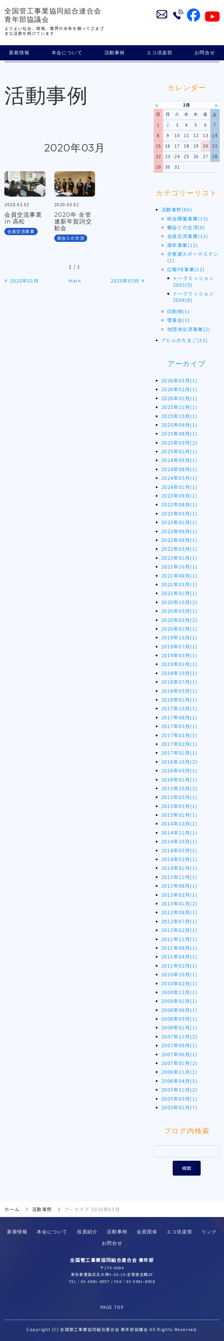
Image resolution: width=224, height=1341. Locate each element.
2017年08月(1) (179, 717)
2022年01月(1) (179, 557)
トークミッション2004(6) (193, 296)
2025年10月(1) (179, 415)
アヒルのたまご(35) (184, 340)
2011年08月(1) (179, 947)
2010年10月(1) (179, 974)
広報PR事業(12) (186, 269)
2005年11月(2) (179, 1089)
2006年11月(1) (179, 1072)
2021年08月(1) (179, 575)
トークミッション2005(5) (193, 281)
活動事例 (114, 52)
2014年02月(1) (179, 859)
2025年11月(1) (179, 406)
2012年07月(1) (179, 921)
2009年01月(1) (179, 1000)
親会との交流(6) (186, 227)
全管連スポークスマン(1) (192, 257)
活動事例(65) (176, 209)
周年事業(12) (182, 245)
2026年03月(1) (179, 380)
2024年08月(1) (179, 469)
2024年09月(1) (179, 460)
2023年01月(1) (179, 522)
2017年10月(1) (179, 708)
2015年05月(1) (179, 797)
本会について (67, 52)
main (74, 280)
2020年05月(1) (179, 610)
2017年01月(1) (179, 752)
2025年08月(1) (179, 433)
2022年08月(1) (179, 539)
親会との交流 (71, 238)
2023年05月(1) (179, 513)
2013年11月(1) (179, 876)
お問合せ (205, 52)
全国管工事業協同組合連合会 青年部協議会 (53, 15)
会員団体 (147, 1232)
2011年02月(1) (179, 965)
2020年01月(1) (179, 628)
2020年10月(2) (179, 602)
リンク (209, 1232)
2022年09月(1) (179, 531)
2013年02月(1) (179, 894)
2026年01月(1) (179, 398)
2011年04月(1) (179, 956)
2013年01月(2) (179, 903)
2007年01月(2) (179, 1062)
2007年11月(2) (179, 1036)
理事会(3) (178, 320)
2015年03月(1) (179, 806)
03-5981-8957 (95, 1281)
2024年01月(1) (179, 486)
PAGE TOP (112, 1307)
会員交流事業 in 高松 (23, 218)
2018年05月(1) (179, 690)
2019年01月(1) (179, 664)
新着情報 (19, 52)
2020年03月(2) (179, 619)
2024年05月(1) (179, 477)
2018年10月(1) (179, 672)
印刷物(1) (178, 311)
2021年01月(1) (179, 593)
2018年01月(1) (179, 699)
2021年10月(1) (179, 566)
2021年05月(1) (179, 584)
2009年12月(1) (179, 992)
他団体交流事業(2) (189, 329)
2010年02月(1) (179, 983)
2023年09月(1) (179, 495)
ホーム (12, 1209)
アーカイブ (186, 364)
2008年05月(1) (179, 1018)
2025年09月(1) (179, 424)
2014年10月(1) (179, 841)
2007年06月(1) (179, 1054)
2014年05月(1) (179, 850)
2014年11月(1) (179, 832)
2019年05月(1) (179, 655)
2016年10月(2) (179, 761)
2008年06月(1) (179, 1009)
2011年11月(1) (179, 939)
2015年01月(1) (179, 814)
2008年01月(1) (179, 1027)
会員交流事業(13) (188, 235)
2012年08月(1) (179, 912)
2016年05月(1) (179, 770)
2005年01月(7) (179, 1107)
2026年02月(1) (179, 389)
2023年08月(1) (179, 504)
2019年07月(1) (179, 646)
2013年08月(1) (179, 885)
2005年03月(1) (179, 1098)
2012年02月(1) (179, 929)
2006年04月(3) (179, 1080)
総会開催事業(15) (188, 218)
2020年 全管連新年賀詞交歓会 (73, 221)
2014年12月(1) (179, 823)
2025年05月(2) (179, 442)
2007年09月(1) (179, 1045)
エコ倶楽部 (159, 52)
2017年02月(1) (179, 743)
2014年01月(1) (179, 868)
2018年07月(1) (179, 681)
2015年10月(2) (179, 788)
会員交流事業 (21, 231)
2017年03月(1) (179, 735)
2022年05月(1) (179, 549)
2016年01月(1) (179, 779)
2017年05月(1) (179, 726)
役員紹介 (87, 1232)
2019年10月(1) (179, 637)
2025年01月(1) (179, 451)
